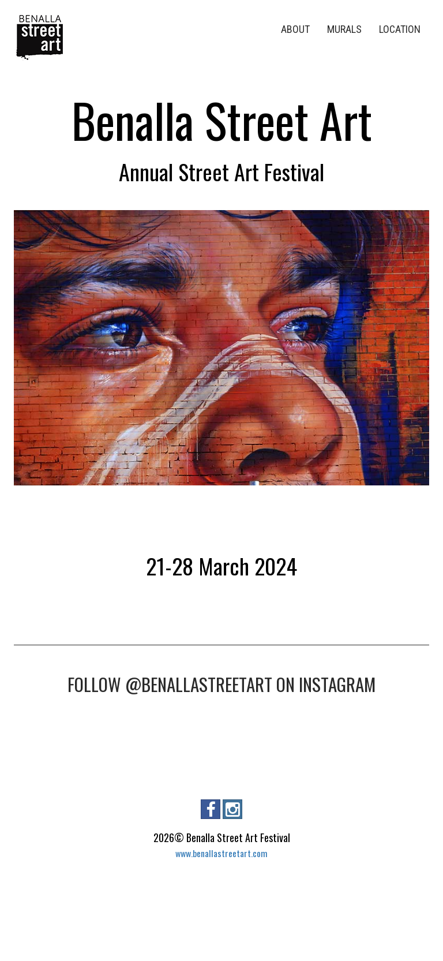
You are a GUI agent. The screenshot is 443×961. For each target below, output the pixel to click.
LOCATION (400, 29)
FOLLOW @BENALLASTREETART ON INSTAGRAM (221, 684)
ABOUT (295, 29)
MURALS (344, 29)
